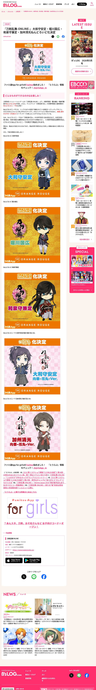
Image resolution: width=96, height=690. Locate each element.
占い (73, 4)
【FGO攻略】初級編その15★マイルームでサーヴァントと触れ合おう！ (84, 162)
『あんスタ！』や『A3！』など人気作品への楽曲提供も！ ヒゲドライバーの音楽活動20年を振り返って (49, 614)
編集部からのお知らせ (48, 669)
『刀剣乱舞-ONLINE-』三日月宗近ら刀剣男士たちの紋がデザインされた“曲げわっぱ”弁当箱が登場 (84, 138)
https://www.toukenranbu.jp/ (21, 543)
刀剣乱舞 (16, 11)
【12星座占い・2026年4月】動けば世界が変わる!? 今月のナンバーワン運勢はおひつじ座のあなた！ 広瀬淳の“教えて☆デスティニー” (17, 614)
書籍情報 (59, 4)
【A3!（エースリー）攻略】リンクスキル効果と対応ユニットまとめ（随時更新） (84, 114)
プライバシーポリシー (31, 678)
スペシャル (9, 11)
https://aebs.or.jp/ (74, 681)
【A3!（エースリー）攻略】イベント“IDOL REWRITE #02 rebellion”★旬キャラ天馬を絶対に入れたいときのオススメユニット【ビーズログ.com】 (18, 644)
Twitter (29, 83)
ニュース (38, 4)
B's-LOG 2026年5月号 (81, 60)
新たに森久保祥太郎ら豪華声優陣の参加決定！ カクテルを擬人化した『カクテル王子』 (84, 210)
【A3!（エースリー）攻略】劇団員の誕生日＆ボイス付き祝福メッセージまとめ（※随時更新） (84, 186)
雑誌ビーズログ (48, 4)
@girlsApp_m (40, 86)
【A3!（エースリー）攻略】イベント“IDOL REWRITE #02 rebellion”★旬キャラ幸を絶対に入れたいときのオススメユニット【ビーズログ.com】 (49, 644)
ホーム (3, 11)
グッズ (66, 4)
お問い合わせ (19, 678)
